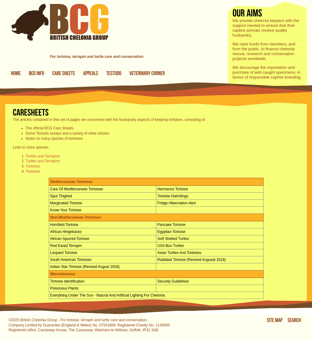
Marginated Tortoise (66, 203)
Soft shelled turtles (173, 239)
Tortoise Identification (67, 281)
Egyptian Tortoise (172, 232)
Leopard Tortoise (63, 253)
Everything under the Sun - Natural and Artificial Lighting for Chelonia (107, 295)
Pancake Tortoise (172, 225)
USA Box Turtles (171, 246)
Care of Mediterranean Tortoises (76, 189)
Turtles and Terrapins (43, 156)
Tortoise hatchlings (173, 196)
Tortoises (33, 166)
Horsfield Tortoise (64, 225)
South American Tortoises (71, 260)
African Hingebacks (66, 232)
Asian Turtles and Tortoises (180, 253)
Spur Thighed (61, 196)
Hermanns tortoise (173, 189)
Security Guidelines (173, 281)
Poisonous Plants (64, 288)
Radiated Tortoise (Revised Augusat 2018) (192, 260)
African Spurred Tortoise (70, 239)
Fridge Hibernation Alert (177, 203)
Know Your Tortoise (66, 210)
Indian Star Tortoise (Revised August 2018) (85, 267)
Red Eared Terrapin (66, 246)
